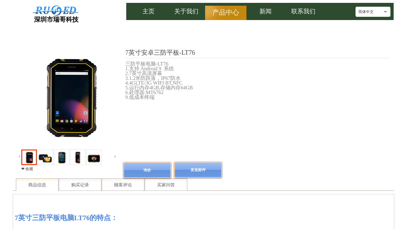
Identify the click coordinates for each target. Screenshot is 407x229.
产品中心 (225, 12)
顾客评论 (123, 185)
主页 (148, 11)
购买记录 (80, 185)
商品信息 (37, 185)
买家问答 (166, 185)
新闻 (265, 11)
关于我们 (186, 11)
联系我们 (303, 11)
